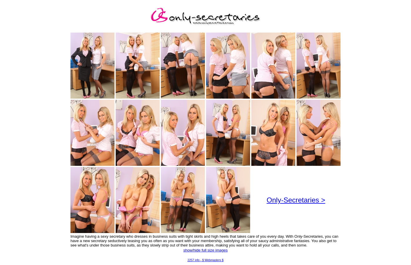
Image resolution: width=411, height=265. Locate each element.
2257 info (194, 260)
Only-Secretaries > (296, 200)
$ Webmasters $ (213, 260)
